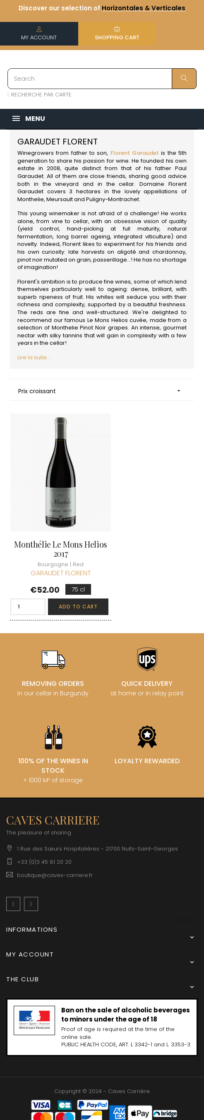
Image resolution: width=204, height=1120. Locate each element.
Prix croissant (102, 391)
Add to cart (69, 588)
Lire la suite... (33, 357)
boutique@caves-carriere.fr (55, 857)
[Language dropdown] (184, 902)
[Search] (102, 78)
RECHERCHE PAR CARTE (39, 95)
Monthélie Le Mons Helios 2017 (53, 531)
